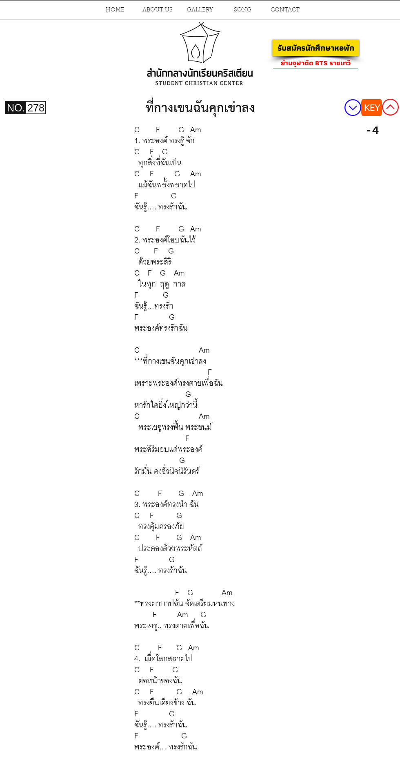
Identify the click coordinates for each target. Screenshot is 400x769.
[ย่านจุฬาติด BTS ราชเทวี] (315, 63)
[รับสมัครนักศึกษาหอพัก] (315, 48)
